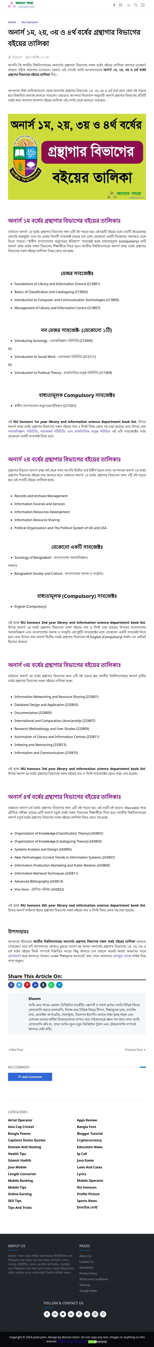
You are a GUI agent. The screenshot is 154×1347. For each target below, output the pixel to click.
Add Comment (30, 1077)
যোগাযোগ (14, 956)
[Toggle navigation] (142, 5)
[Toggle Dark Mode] (129, 5)
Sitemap (84, 1285)
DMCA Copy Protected (83, 1341)
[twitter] (63, 1314)
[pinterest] (79, 1314)
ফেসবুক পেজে (122, 956)
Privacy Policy (88, 1273)
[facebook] (114, 5)
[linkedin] (71, 1314)
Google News (88, 1291)
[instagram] (120, 5)
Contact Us (86, 1262)
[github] (103, 1314)
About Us (85, 1256)
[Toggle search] (135, 5)
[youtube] (55, 1314)
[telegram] (87, 1314)
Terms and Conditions (93, 1279)
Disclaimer (86, 1267)
